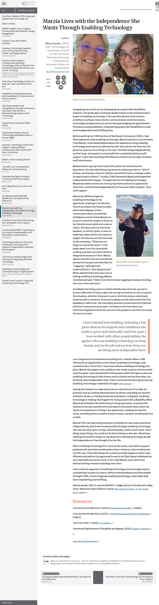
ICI (3, 10)
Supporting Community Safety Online (18, 125)
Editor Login (7, 602)
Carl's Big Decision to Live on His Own (18, 188)
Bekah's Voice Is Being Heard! (18, 160)
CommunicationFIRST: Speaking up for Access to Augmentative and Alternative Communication (18, 234)
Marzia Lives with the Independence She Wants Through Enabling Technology (18, 212)
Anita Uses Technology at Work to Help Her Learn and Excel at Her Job (18, 85)
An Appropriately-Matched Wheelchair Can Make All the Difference (18, 199)
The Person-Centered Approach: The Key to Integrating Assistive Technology (18, 260)
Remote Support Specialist (125, 508)
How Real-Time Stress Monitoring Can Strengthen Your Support (18, 222)
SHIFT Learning (128, 383)
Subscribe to (90, 544)
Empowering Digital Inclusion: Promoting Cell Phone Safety (18, 179)
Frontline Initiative (26, 10)
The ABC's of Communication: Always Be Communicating (18, 169)
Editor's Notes (8, 23)
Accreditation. (109, 523)
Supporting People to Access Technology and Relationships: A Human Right (18, 136)
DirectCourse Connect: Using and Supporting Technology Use (17, 281)
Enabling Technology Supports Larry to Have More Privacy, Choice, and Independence (18, 52)
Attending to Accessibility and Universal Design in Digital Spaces (18, 272)
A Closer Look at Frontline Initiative (14, 42)
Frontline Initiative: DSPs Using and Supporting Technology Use (18, 17)
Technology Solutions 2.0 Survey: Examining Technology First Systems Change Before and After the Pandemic (18, 247)
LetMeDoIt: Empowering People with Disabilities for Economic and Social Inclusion (18, 97)
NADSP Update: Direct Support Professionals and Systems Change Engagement (18, 32)
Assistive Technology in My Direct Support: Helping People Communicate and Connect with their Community (18, 149)
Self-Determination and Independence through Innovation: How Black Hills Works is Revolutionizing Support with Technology (18, 111)
